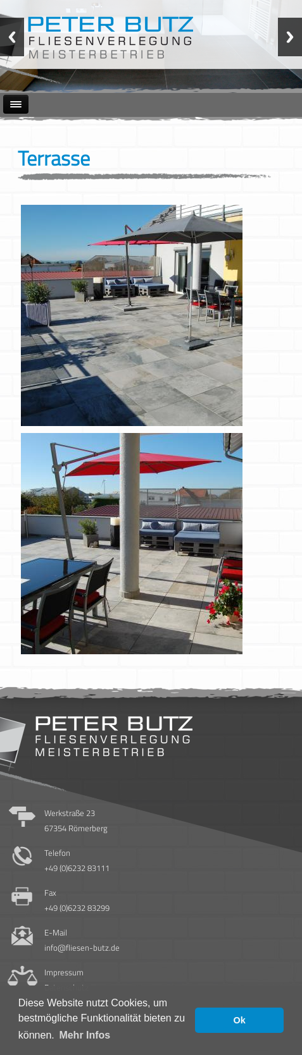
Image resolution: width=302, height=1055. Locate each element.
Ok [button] (240, 1020)
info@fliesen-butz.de (82, 947)
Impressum (64, 972)
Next (290, 37)
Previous (12, 37)
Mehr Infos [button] (84, 1035)
